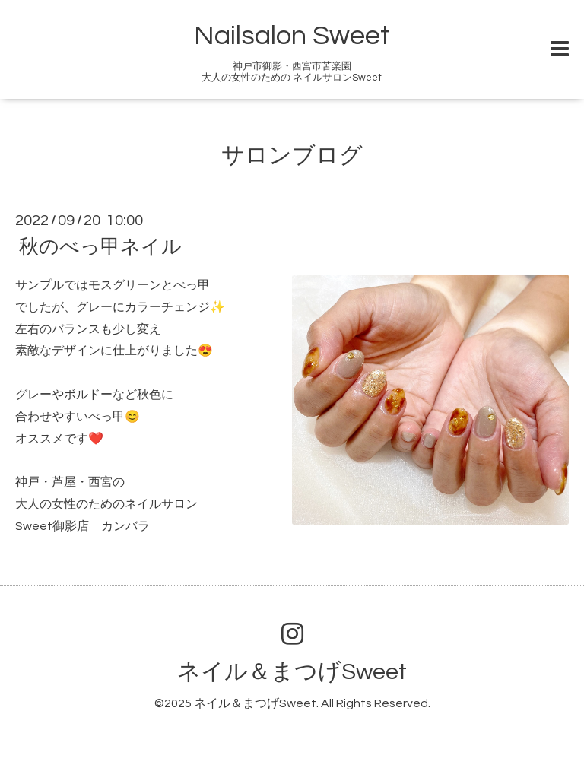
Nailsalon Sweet (292, 35)
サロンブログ (292, 155)
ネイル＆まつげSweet (292, 672)
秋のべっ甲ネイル (100, 247)
